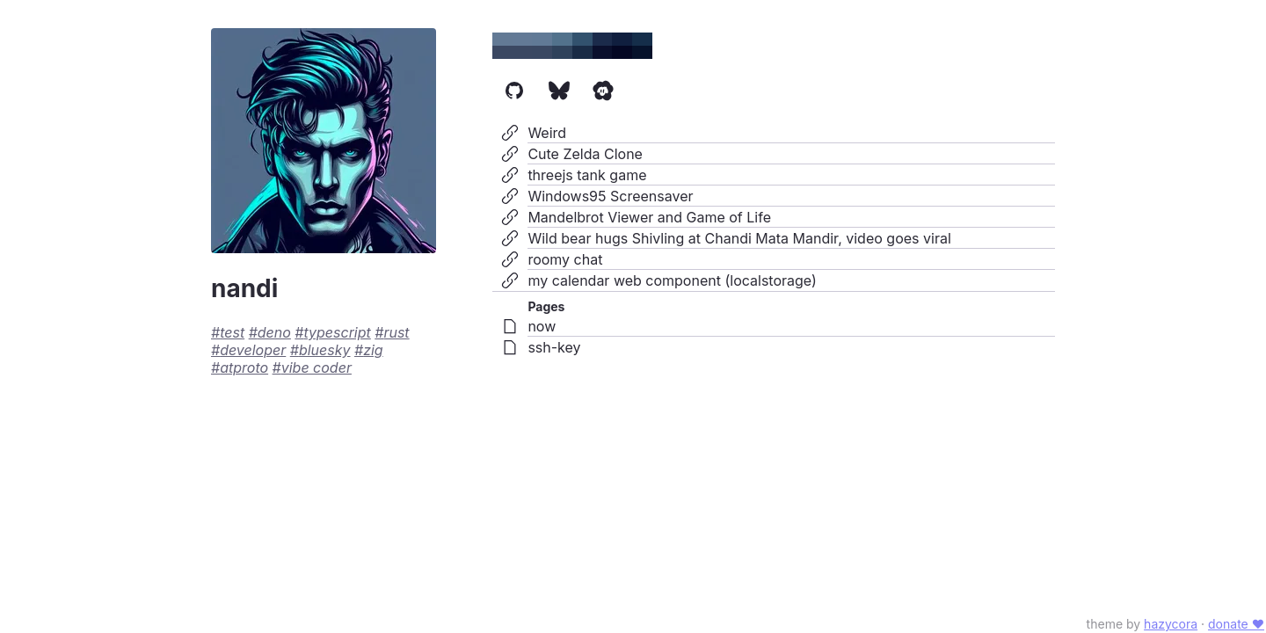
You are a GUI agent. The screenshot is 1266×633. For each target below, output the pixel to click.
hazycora (1170, 623)
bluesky (325, 350)
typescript (337, 332)
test (232, 332)
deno (274, 332)
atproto (244, 367)
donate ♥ (1236, 623)
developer (253, 350)
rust (396, 332)
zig (373, 350)
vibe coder (316, 367)
